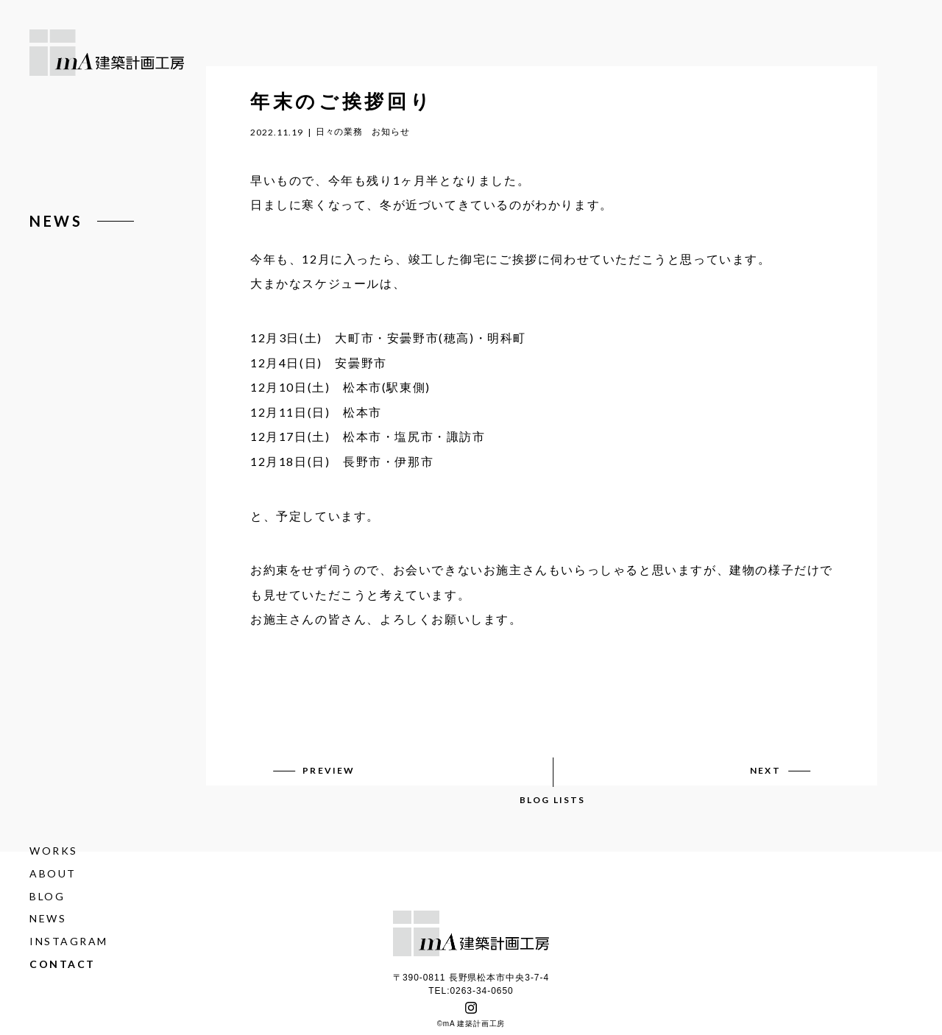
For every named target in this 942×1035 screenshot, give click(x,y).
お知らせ (391, 132)
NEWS (47, 919)
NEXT (765, 770)
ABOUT (53, 873)
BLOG (47, 896)
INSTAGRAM (68, 941)
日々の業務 (340, 132)
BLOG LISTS (553, 799)
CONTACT (62, 964)
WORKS (53, 850)
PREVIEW (328, 770)
